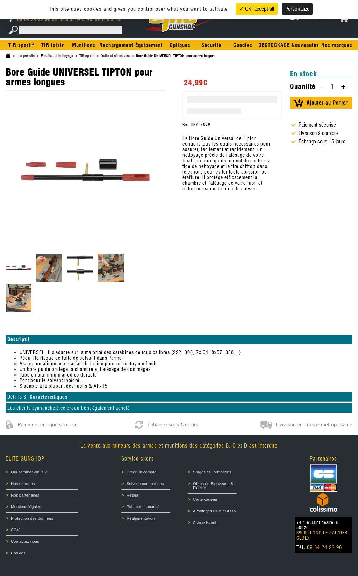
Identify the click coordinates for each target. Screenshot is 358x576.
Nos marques (336, 45)
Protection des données (32, 518)
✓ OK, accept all (256, 9)
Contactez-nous (25, 541)
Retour (133, 495)
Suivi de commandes (145, 484)
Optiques (180, 45)
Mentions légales (26, 507)
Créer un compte (142, 472)
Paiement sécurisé (143, 507)
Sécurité (211, 45)
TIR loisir (52, 45)
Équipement (149, 45)
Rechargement (116, 45)
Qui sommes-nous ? (29, 472)
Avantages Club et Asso (214, 511)
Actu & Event (204, 522)
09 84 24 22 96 (31, 19)
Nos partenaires (25, 495)
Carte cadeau (205, 499)
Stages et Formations (212, 472)
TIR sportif (21, 45)
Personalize (297, 9)
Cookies (18, 553)
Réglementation (141, 518)
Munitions (83, 45)
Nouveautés (305, 45)
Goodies (242, 45)
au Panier (327, 102)
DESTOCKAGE (274, 45)
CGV (15, 530)
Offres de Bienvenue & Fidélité (213, 486)
